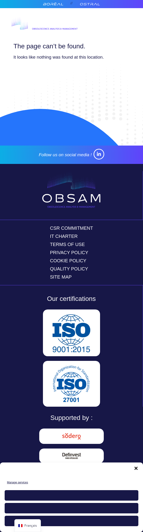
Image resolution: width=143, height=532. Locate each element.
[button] (136, 468)
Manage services (17, 482)
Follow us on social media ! (65, 154)
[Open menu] (123, 24)
